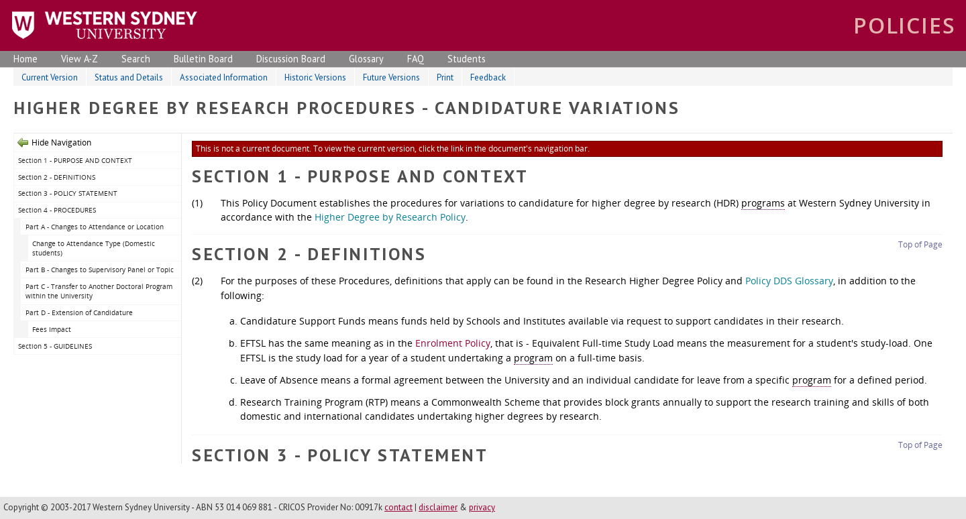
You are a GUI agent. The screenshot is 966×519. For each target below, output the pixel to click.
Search (135, 58)
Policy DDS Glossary (789, 280)
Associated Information (224, 77)
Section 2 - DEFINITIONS (57, 177)
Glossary (366, 58)
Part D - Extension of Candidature (80, 312)
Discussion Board (290, 58)
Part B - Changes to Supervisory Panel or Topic (100, 269)
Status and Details (129, 77)
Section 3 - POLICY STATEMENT (68, 193)
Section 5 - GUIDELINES (55, 346)
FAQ (415, 58)
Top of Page (920, 244)
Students (466, 58)
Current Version (49, 77)
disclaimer (438, 507)
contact (398, 507)
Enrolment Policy (452, 343)
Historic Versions (315, 77)
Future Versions (391, 77)
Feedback (488, 77)
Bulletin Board (203, 58)
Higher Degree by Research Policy (390, 217)
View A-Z (79, 58)
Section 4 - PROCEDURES (58, 210)
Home (25, 58)
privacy (482, 507)
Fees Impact (52, 329)
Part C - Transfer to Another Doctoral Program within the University (98, 291)
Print (445, 77)
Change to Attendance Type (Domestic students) (93, 248)
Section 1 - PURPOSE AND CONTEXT (76, 160)
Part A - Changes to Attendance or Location (95, 226)
